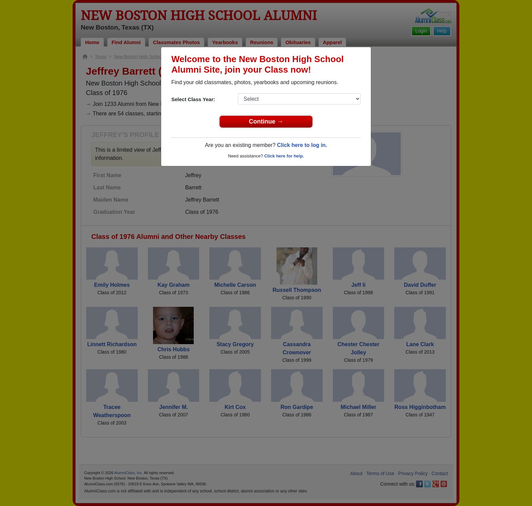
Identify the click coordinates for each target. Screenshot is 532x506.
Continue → (266, 121)
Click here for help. (284, 155)
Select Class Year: (193, 99)
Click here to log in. (302, 145)
